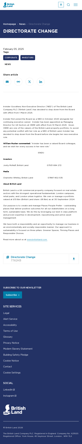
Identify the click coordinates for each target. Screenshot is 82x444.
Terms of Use (10, 330)
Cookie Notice (11, 360)
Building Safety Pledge (15, 354)
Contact (7, 366)
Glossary (7, 336)
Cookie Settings (12, 372)
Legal (6, 313)
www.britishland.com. (37, 239)
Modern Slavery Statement (18, 348)
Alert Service (10, 319)
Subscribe (11, 295)
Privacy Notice (11, 342)
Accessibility (10, 325)
